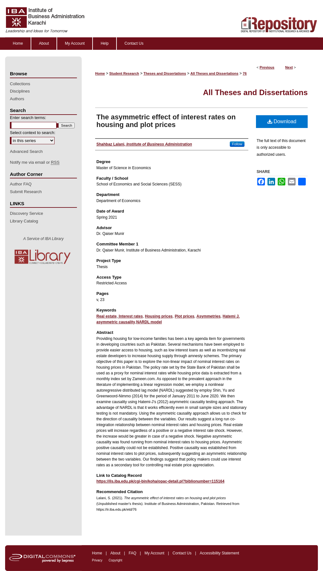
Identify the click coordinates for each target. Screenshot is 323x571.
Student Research (124, 73)
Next (289, 67)
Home (100, 73)
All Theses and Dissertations (214, 73)
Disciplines (20, 91)
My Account (154, 553)
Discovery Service (26, 213)
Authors (17, 98)
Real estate (106, 316)
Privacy (97, 560)
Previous (266, 67)
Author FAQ (21, 184)
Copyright (115, 560)
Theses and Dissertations (165, 73)
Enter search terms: (28, 117)
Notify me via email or (34, 162)
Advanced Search (26, 151)
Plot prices (184, 316)
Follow (237, 144)
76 (245, 73)
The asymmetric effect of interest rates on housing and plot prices (166, 121)
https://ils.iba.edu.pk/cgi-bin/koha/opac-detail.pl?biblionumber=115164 (160, 481)
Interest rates (130, 316)
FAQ (132, 553)
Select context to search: (32, 132)
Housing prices (159, 316)
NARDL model (149, 322)
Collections (20, 83)
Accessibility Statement (219, 553)
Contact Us (182, 553)
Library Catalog (24, 221)
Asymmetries (208, 316)
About (115, 553)
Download (282, 121)
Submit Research (26, 191)
